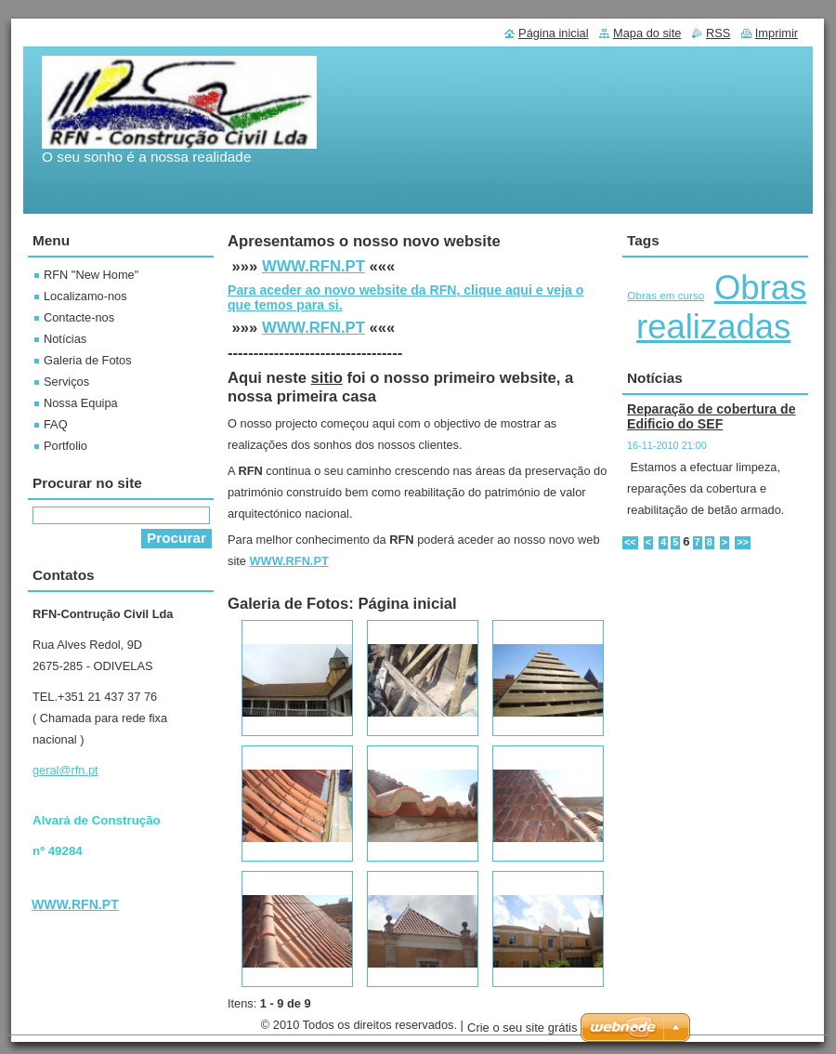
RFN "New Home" (91, 275)
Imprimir (776, 33)
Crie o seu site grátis (522, 1027)
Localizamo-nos (85, 296)
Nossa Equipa (81, 403)
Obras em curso (665, 295)
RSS (718, 33)
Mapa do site (647, 33)
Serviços (66, 382)
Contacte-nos (79, 317)
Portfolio (65, 446)
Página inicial (553, 33)
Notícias (65, 339)
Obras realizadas (721, 307)
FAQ (56, 424)
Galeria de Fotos (88, 360)
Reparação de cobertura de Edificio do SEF (711, 416)
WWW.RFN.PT (313, 266)
